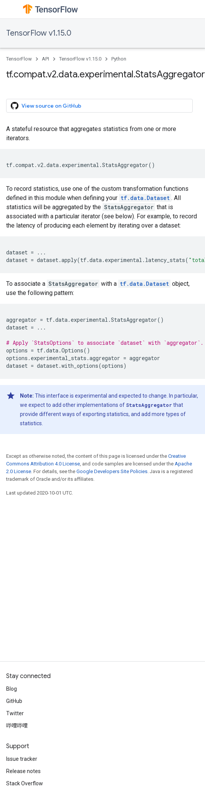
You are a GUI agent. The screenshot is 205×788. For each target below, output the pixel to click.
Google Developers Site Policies (111, 471)
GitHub (14, 701)
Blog (11, 689)
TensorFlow (19, 59)
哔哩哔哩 (17, 725)
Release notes (23, 771)
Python (118, 59)
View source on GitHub (46, 106)
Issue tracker (21, 759)
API (45, 59)
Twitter (15, 713)
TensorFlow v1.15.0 (38, 33)
